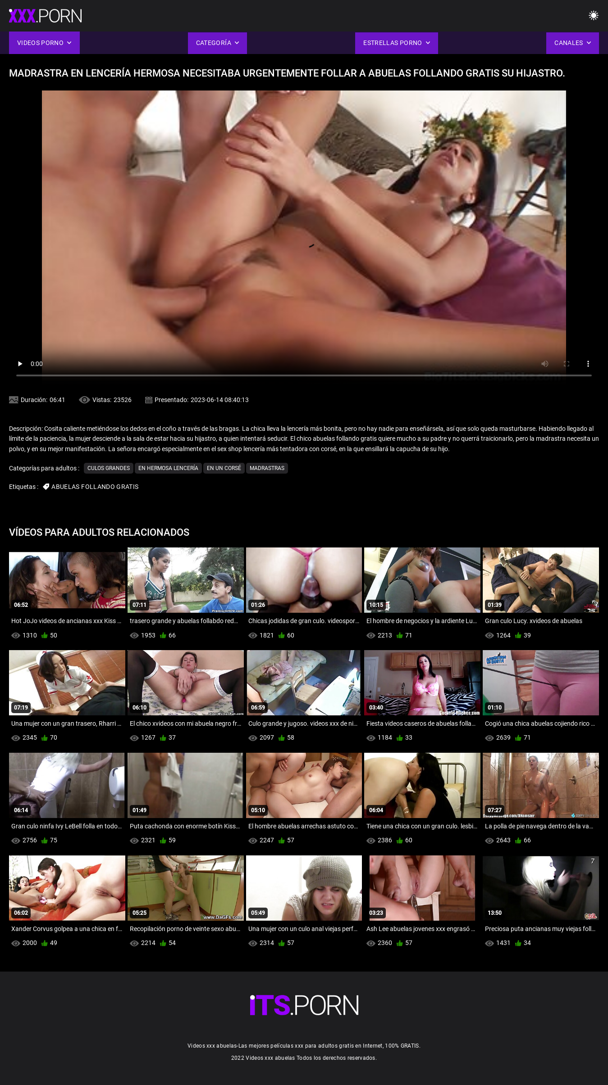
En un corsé (224, 468)
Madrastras (267, 468)
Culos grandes (108, 468)
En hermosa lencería (168, 468)
